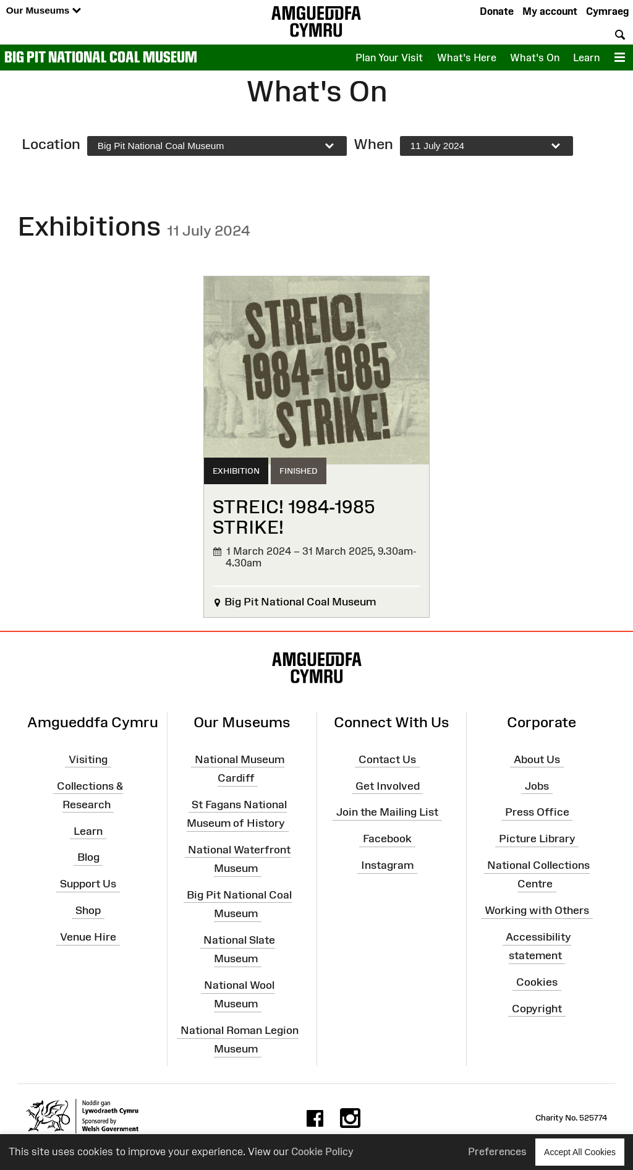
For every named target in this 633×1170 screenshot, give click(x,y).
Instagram (387, 865)
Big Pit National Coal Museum (100, 57)
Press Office (537, 812)
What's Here (466, 57)
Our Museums (43, 11)
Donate (497, 11)
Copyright (537, 1008)
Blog (88, 857)
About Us (537, 759)
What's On (534, 57)
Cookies (537, 982)
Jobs (537, 785)
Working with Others (537, 910)
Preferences (497, 1151)
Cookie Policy (322, 1151)
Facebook (387, 838)
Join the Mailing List (387, 812)
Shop (88, 910)
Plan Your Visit (389, 57)
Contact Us (387, 759)
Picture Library (537, 838)
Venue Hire (88, 937)
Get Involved (387, 785)
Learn (586, 57)
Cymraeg (607, 11)
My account (549, 11)
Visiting (88, 759)
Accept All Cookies (580, 1152)
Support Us (88, 884)
